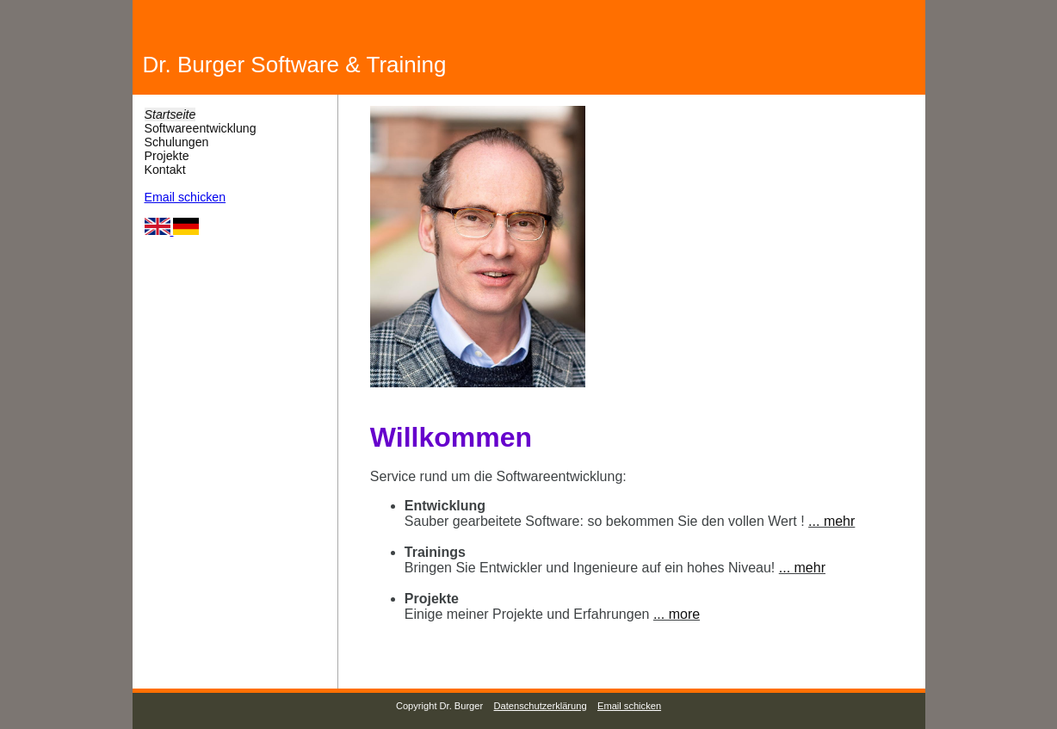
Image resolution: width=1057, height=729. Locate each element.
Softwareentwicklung (201, 128)
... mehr (831, 521)
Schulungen (177, 142)
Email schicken (185, 197)
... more (676, 614)
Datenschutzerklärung (540, 706)
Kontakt (165, 169)
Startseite (170, 114)
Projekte (167, 156)
